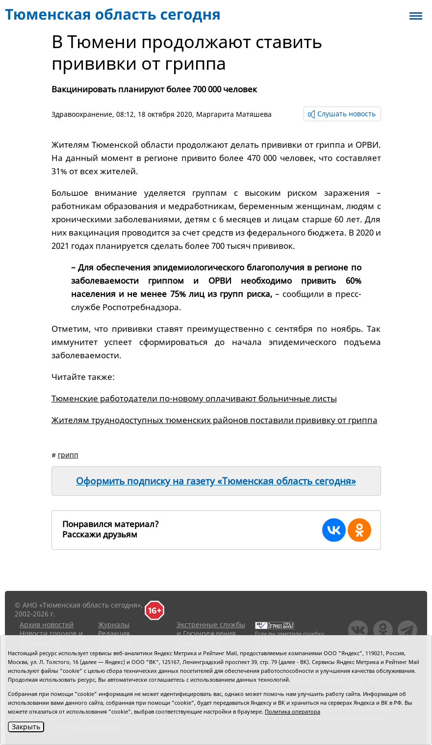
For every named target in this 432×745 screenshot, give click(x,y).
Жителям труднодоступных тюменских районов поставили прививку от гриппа (214, 420)
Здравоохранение (81, 114)
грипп (68, 454)
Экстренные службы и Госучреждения (211, 629)
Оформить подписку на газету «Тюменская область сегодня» (216, 481)
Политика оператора (292, 711)
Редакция (114, 633)
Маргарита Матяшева (234, 114)
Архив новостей (47, 624)
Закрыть (26, 726)
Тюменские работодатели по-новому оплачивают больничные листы (194, 398)
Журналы (113, 624)
